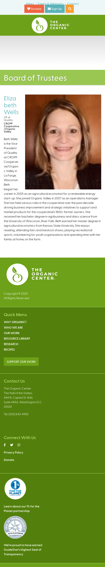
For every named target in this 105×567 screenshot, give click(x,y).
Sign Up (55, 8)
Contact (73, 3)
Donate (34, 8)
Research (11, 344)
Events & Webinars (50, 3)
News (30, 3)
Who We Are (13, 327)
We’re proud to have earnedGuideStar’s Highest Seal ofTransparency (23, 549)
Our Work (12, 333)
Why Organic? (15, 322)
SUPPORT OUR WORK (21, 361)
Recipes (9, 349)
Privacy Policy (13, 452)
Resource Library (17, 338)
